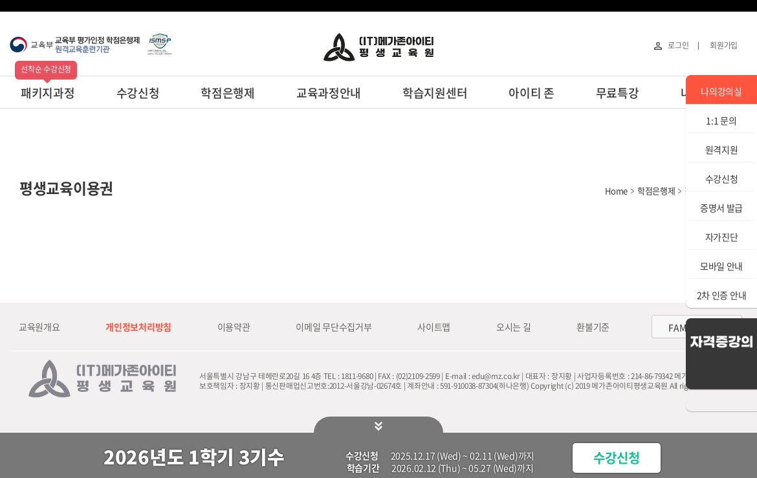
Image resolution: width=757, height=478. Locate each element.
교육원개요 (39, 326)
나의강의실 (721, 91)
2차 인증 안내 (722, 294)
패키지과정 (48, 93)
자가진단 (721, 236)
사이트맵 (433, 326)
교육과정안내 (328, 93)
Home (616, 190)
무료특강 (617, 93)
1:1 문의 (721, 120)
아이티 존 (531, 93)
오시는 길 (513, 326)
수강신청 (138, 93)
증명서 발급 (721, 207)
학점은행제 (228, 93)
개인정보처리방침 (138, 326)
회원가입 (724, 45)
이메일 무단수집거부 (333, 326)
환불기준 (592, 326)
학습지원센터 (434, 93)
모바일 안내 (721, 265)
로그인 (678, 45)
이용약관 (233, 326)
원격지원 (721, 149)
